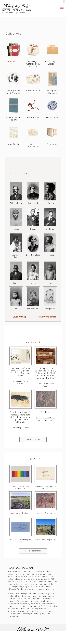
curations (33, 341)
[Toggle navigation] (62, 8)
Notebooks (11, 61)
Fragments (33, 458)
